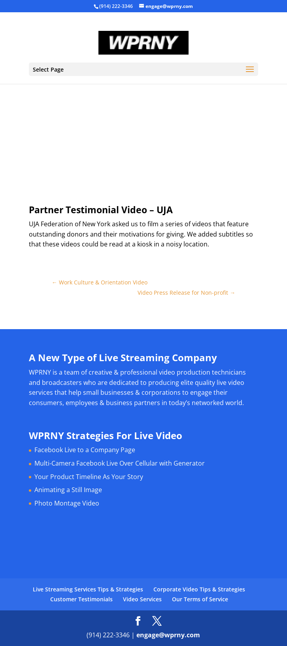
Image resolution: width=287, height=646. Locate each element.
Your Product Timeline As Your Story (88, 476)
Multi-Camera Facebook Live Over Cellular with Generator (119, 463)
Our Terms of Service (200, 599)
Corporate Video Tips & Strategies (199, 589)
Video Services (142, 599)
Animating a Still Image (68, 489)
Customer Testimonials (81, 599)
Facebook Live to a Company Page (84, 449)
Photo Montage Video (66, 503)
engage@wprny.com (168, 635)
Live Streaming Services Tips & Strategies (88, 589)
